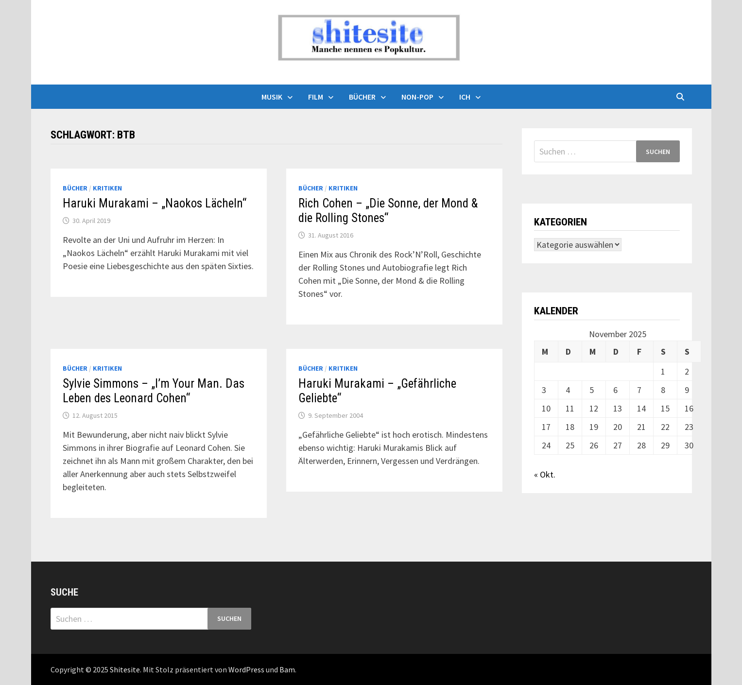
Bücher (362, 97)
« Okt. (544, 474)
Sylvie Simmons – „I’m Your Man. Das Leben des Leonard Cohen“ (153, 391)
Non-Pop (417, 97)
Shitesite (125, 669)
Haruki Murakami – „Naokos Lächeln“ (154, 203)
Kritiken (107, 188)
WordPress (246, 669)
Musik (271, 97)
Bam (287, 669)
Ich (464, 97)
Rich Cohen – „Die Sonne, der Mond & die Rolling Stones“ (388, 210)
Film (315, 97)
